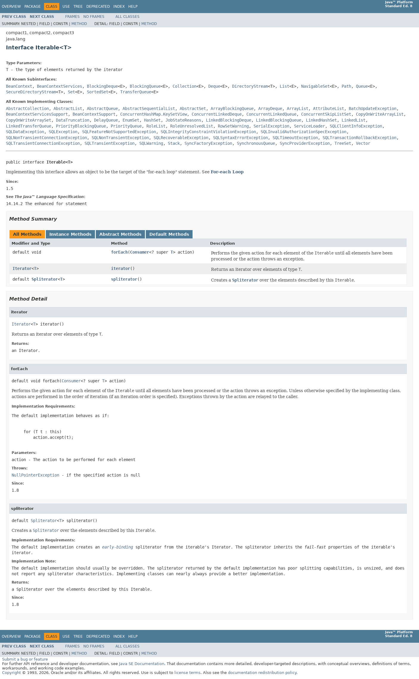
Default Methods (169, 234)
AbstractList (68, 108)
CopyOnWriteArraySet (28, 120)
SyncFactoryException (208, 143)
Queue (362, 86)
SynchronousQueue (256, 143)
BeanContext (19, 86)
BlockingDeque (102, 86)
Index (119, 6)
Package (32, 6)
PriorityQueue (126, 126)
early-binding (117, 547)
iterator (120, 268)
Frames (72, 17)
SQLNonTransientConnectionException (46, 137)
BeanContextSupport (94, 114)
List (284, 86)
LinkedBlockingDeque (228, 120)
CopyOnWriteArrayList (380, 114)
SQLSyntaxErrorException (240, 137)
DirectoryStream (250, 86)
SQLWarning (151, 143)
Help (132, 6)
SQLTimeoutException (295, 137)
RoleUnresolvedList (191, 126)
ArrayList (297, 108)
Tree (78, 6)
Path (346, 86)
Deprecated (98, 6)
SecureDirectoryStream (31, 91)
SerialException (271, 126)
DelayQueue (106, 120)
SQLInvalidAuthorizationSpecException (303, 131)
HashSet (152, 120)
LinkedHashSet (321, 120)
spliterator (124, 279)
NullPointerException (35, 475)
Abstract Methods (120, 234)
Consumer (139, 252)
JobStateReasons (183, 120)
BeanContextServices (59, 86)
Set (71, 91)
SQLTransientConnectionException (43, 143)
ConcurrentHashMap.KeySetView (153, 114)
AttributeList (328, 108)
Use (66, 6)
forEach (119, 252)
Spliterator (45, 279)
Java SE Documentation (141, 663)
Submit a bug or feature (25, 659)
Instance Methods (70, 234)
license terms (187, 672)
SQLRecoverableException (181, 137)
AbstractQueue (102, 108)
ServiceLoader (309, 126)
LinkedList (353, 120)
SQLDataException (25, 131)
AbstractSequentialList (149, 108)
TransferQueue (135, 91)
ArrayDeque (270, 108)
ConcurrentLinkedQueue (271, 114)
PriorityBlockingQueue (81, 126)
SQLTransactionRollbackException (359, 137)
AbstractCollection (27, 108)
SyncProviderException (305, 143)
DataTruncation (72, 120)
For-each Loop (227, 171)
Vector (363, 143)
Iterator (22, 268)
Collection (184, 86)
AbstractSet (193, 108)
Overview (11, 6)
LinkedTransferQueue (28, 126)
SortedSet (97, 91)
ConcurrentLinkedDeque (217, 114)
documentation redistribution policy (262, 672)
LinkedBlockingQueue (278, 120)
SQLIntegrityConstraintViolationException (208, 131)
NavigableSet (315, 86)
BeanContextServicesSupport (37, 114)
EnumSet (131, 120)
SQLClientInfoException (356, 126)
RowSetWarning (233, 126)
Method (79, 24)
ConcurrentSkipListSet (326, 114)
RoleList (155, 126)
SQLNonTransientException (120, 137)
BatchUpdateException (372, 108)
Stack (174, 143)
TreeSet (342, 143)
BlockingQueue (145, 86)
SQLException (63, 131)
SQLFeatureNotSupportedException (119, 131)
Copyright (11, 672)
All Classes (127, 17)
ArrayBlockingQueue (232, 108)
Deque (214, 86)
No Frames (93, 17)
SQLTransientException (110, 143)
